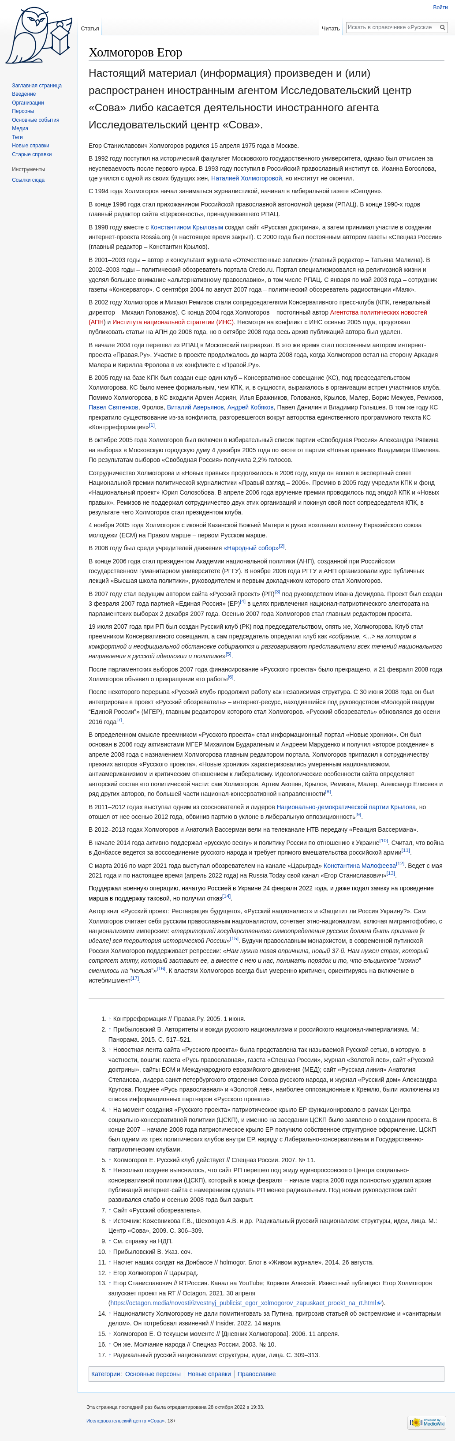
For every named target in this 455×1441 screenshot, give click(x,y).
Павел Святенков (113, 407)
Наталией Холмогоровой (246, 178)
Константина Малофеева (360, 865)
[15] (234, 939)
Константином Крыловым (186, 227)
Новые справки (209, 1373)
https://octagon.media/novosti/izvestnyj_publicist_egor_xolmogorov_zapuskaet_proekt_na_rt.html (243, 1302)
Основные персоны (153, 1373)
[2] (281, 546)
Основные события (35, 120)
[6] (230, 676)
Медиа (20, 128)
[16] (161, 968)
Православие (257, 1373)
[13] (391, 873)
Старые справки (32, 154)
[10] (384, 840)
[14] (226, 896)
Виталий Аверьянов (195, 407)
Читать (331, 28)
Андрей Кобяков (251, 407)
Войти (440, 7)
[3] (277, 591)
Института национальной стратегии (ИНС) (173, 322)
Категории (105, 1373)
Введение (24, 94)
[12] (400, 863)
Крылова (403, 807)
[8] (328, 792)
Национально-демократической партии (332, 807)
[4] (243, 601)
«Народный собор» (251, 548)
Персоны (23, 111)
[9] (358, 814)
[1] (152, 425)
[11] (406, 850)
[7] (119, 719)
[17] (135, 978)
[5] (228, 654)
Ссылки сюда (28, 180)
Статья (90, 28)
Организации (28, 103)
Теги (17, 137)
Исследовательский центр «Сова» (125, 1420)
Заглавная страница (37, 86)
